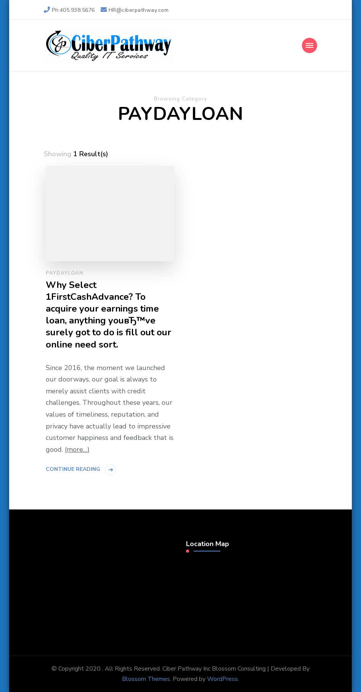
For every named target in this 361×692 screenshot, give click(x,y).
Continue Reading (73, 469)
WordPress (222, 679)
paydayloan (64, 273)
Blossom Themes (146, 679)
